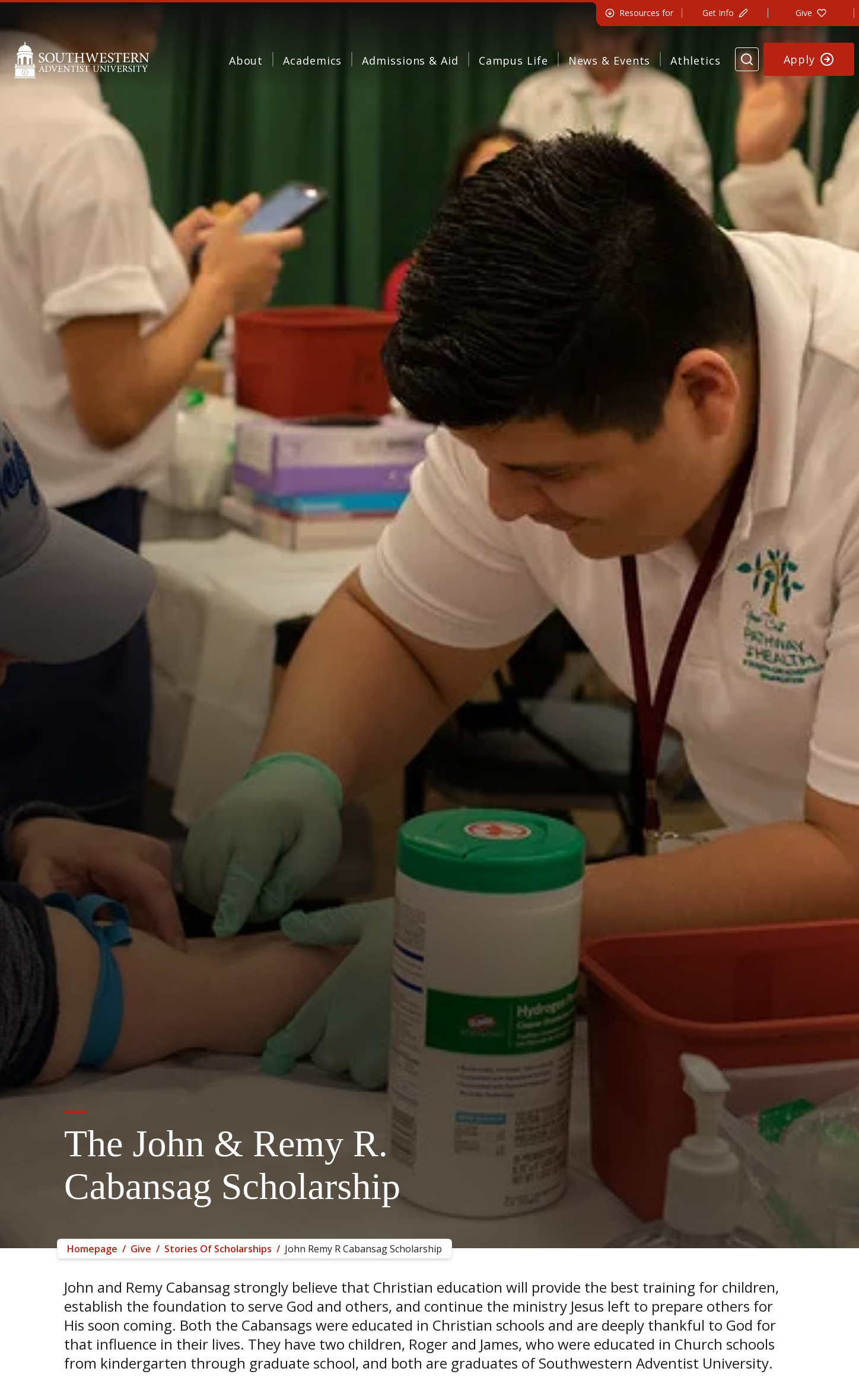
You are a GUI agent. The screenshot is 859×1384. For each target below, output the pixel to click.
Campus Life (513, 60)
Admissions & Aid (410, 60)
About (246, 60)
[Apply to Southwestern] (809, 59)
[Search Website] (747, 59)
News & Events (609, 60)
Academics (312, 60)
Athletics (695, 60)
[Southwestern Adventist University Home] (81, 59)
